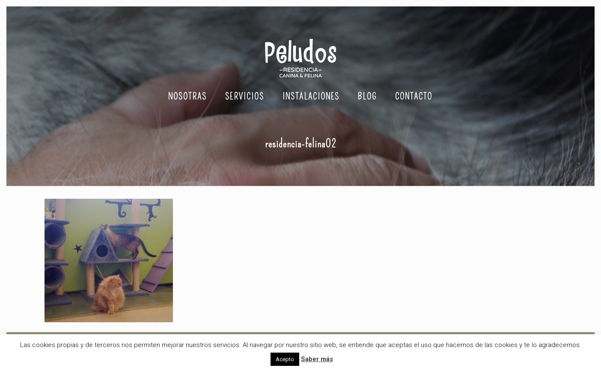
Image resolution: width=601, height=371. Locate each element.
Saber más (317, 359)
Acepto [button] (285, 359)
